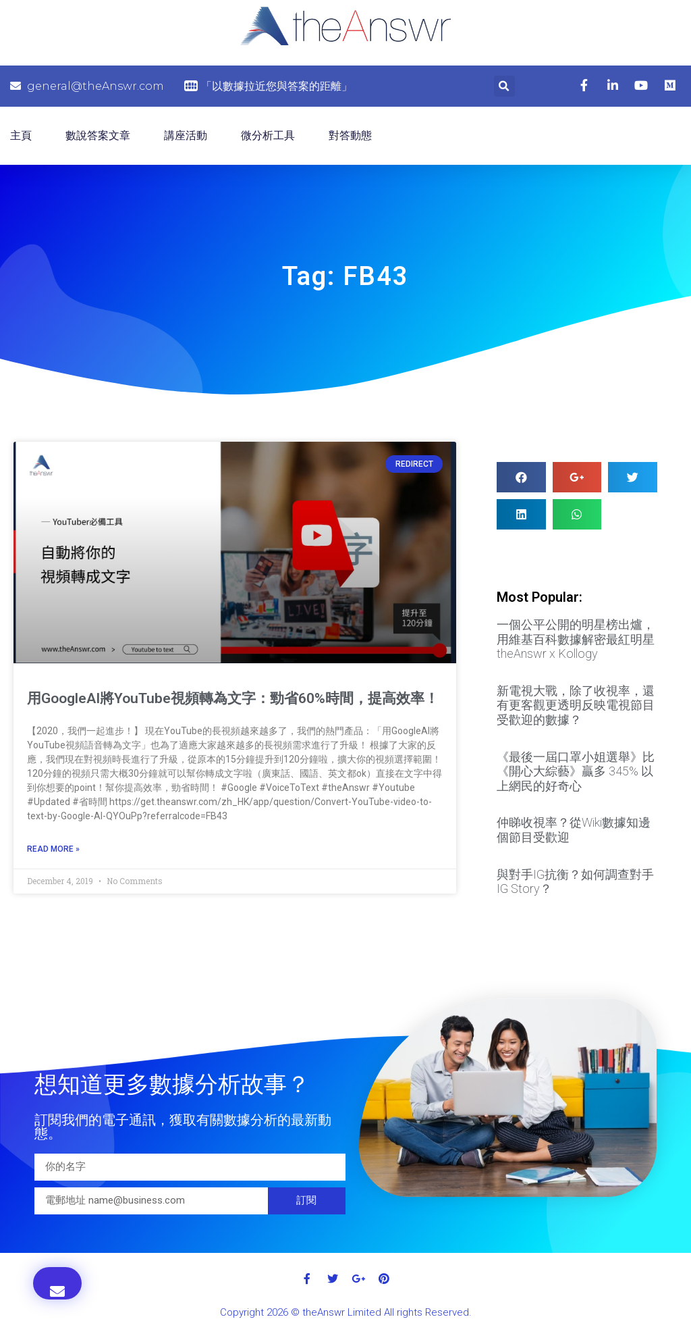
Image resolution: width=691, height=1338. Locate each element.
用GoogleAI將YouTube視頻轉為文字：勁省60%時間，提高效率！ (233, 698)
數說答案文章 (97, 135)
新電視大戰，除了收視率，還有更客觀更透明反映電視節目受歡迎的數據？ (576, 705)
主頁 (21, 135)
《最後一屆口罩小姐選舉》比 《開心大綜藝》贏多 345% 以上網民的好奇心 (576, 771)
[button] (57, 1283)
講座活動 (185, 135)
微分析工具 (268, 135)
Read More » (53, 849)
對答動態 (350, 135)
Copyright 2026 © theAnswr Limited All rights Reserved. (346, 1312)
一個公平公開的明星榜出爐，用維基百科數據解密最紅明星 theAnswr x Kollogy (576, 639)
